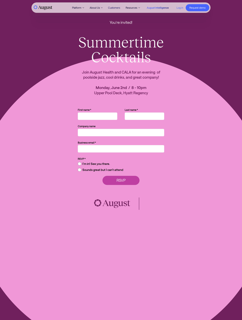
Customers (114, 7)
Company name (87, 126)
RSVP (82, 159)
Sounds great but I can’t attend (100, 170)
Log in (180, 7)
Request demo (197, 7)
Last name (131, 110)
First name (84, 110)
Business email (87, 143)
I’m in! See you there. (94, 164)
